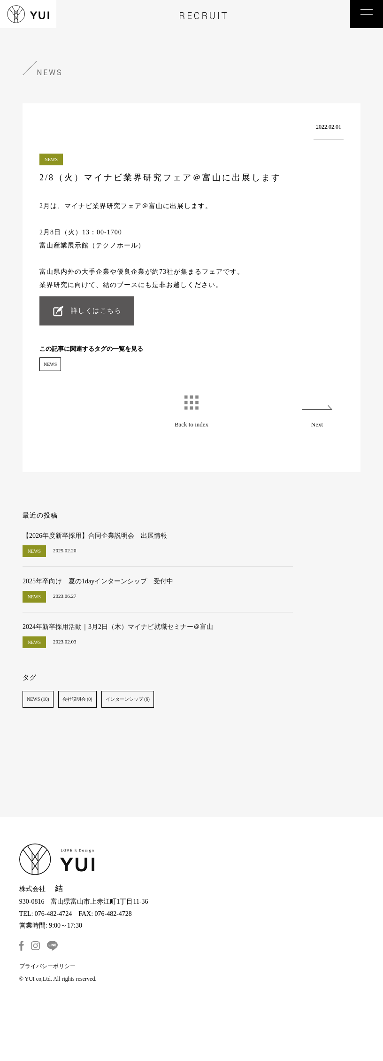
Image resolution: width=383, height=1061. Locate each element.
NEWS (50, 364)
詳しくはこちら (96, 310)
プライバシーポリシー (47, 966)
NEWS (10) (38, 699)
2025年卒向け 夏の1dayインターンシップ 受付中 (98, 581)
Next (317, 424)
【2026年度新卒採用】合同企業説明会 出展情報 (95, 535)
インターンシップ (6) (128, 699)
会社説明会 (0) (77, 699)
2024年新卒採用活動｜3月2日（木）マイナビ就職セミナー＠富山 (118, 626)
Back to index (191, 424)
